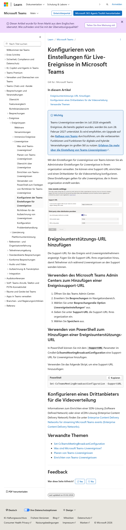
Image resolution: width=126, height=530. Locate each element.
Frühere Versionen (40, 517)
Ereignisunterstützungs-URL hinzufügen (70, 95)
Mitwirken (69, 517)
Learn (50, 39)
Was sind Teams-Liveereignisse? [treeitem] (25, 148)
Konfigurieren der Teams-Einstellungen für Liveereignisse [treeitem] (30, 201)
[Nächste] (100, 4)
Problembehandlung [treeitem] (27, 227)
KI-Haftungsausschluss (15, 517)
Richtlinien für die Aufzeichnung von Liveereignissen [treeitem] (26, 214)
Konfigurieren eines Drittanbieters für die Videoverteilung (78, 100)
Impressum (68, 522)
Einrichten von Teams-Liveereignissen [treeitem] (28, 174)
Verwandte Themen (60, 104)
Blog (55, 517)
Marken (84, 522)
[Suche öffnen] (107, 4)
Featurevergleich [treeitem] (17, 104)
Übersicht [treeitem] (14, 99)
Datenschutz (84, 517)
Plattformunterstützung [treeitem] (23, 236)
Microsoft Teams (65, 39)
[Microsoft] (6, 4)
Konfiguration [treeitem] (24, 222)
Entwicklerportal (61, 13)
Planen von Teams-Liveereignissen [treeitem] (26, 156)
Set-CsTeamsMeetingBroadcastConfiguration (79, 443)
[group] (85, 384)
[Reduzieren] (40, 37)
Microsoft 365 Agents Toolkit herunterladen (97, 13)
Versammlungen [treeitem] (22, 132)
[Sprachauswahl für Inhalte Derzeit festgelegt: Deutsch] (11, 510)
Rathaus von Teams (66, 136)
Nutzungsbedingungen (47, 522)
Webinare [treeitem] (19, 127)
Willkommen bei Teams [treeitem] (18, 49)
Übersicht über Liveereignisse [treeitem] (24, 165)
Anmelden (117, 4)
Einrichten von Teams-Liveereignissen (75, 457)
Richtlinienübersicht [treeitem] (19, 108)
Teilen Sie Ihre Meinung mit (101, 25)
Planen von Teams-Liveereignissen (73, 452)
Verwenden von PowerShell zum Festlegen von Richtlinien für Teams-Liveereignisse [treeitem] (30, 186)
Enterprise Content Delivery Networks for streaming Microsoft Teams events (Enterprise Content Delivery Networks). (83, 422)
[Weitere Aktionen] (120, 39)
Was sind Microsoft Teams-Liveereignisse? (78, 448)
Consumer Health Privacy (16, 522)
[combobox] (22, 44)
